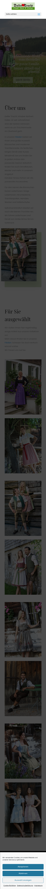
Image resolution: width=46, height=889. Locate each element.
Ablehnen (23, 873)
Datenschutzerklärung (25, 885)
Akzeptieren (23, 867)
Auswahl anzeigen (23, 880)
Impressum (38, 885)
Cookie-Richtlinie (9, 885)
